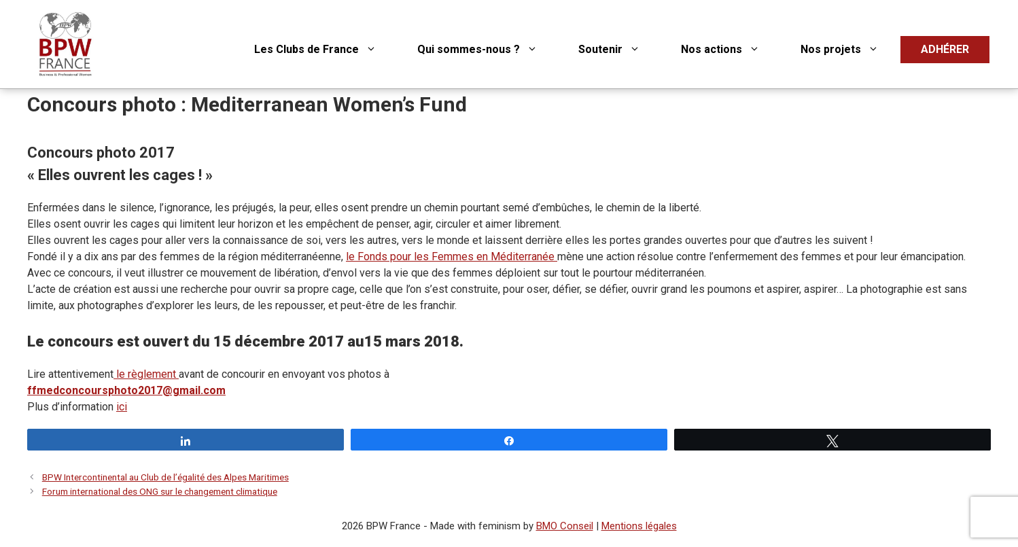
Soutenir (619, 49)
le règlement (147, 374)
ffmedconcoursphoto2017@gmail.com (126, 390)
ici (121, 406)
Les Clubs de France (325, 49)
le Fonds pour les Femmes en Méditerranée (451, 256)
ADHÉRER (945, 49)
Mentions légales (639, 526)
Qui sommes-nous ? (487, 49)
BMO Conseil (564, 526)
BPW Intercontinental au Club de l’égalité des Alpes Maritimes (165, 477)
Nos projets (850, 49)
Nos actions (730, 49)
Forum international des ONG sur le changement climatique (159, 491)
